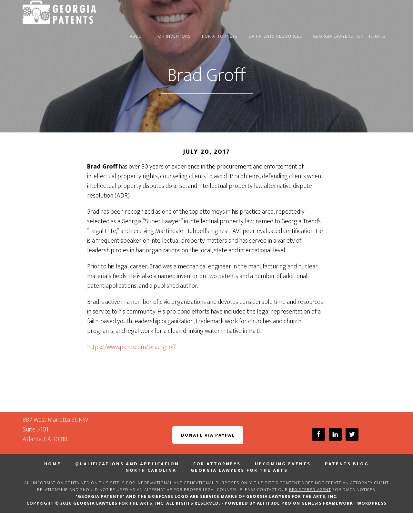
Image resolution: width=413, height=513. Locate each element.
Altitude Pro (274, 503)
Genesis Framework (327, 503)
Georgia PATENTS (81, 12)
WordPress (372, 503)
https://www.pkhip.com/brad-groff (131, 347)
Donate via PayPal (208, 435)
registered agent (310, 489)
